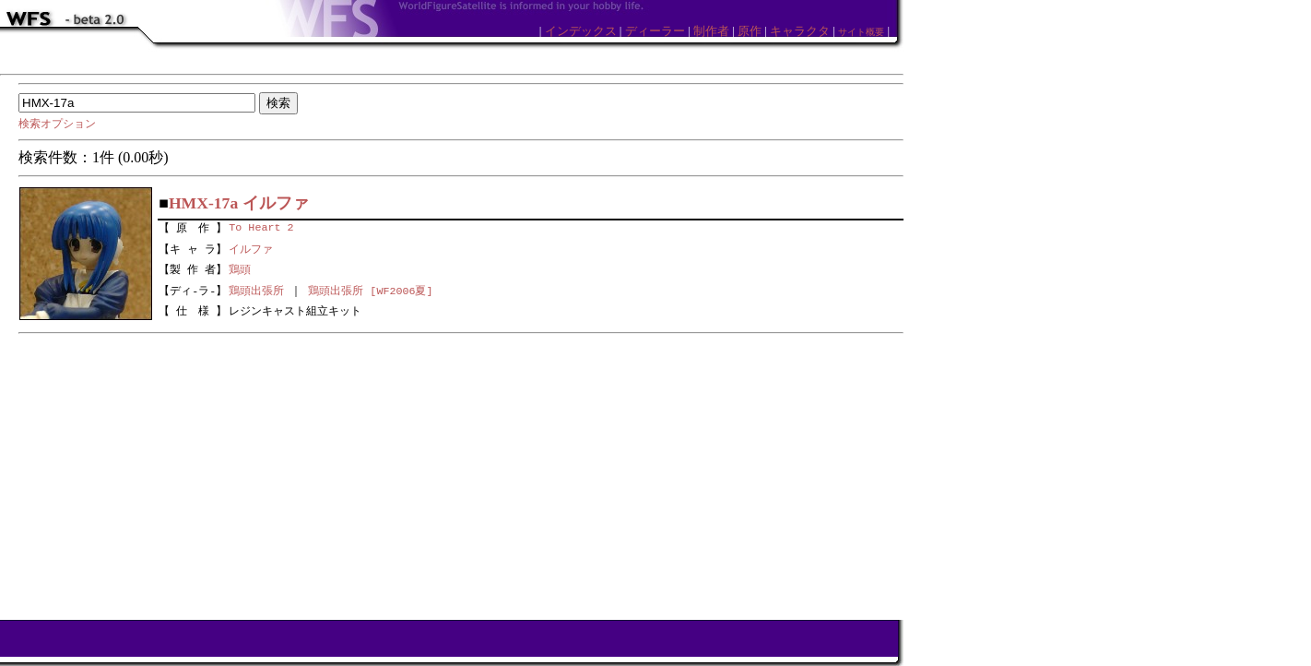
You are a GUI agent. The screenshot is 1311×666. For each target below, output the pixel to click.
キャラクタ (800, 31)
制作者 (711, 31)
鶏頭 (240, 268)
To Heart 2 (261, 226)
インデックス (581, 31)
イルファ (251, 247)
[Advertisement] (461, 472)
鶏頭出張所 (256, 290)
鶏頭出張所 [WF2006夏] (370, 290)
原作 (750, 31)
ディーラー (655, 31)
